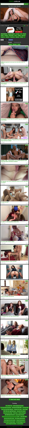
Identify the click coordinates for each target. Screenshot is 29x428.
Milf (21, 33)
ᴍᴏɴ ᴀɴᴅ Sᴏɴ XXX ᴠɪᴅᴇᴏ (9, 418)
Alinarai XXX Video (18, 409)
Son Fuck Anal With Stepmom (7, 409)
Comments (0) (17, 42)
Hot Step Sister (26, 407)
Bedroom (17, 37)
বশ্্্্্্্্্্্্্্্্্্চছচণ (10, 416)
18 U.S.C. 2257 (19, 426)
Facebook (11, 39)
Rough (2, 35)
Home (8, 426)
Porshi (19, 44)
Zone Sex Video (23, 416)
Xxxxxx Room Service (20, 414)
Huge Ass (3, 37)
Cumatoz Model (11, 33)
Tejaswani (15, 44)
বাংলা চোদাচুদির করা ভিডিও (11, 423)
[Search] (12, 4)
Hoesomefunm (4, 33)
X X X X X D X (20, 423)
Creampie (17, 33)
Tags (11, 426)
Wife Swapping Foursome (18, 405)
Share (2, 39)
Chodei (10, 44)
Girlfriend (7, 37)
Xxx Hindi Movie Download (6, 407)
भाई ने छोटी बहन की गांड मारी (10, 414)
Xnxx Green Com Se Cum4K (9, 420)
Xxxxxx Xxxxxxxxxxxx (20, 420)
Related (10, 42)
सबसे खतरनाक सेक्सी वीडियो (17, 407)
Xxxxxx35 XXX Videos (21, 411)
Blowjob (24, 33)
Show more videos (14, 399)
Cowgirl (19, 35)
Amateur (6, 35)
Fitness (21, 37)
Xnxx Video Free (9, 405)
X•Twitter (6, 39)
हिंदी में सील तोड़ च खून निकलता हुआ (10, 411)
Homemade (11, 35)
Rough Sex (12, 37)
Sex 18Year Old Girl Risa (20, 418)
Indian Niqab (25, 409)
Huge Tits (23, 35)
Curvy (15, 35)
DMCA (14, 426)
